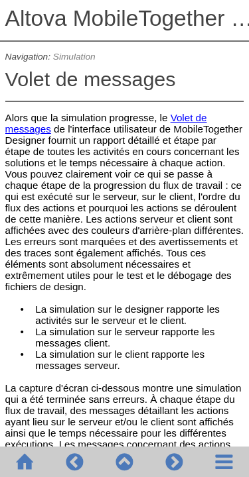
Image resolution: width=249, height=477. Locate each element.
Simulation (74, 57)
